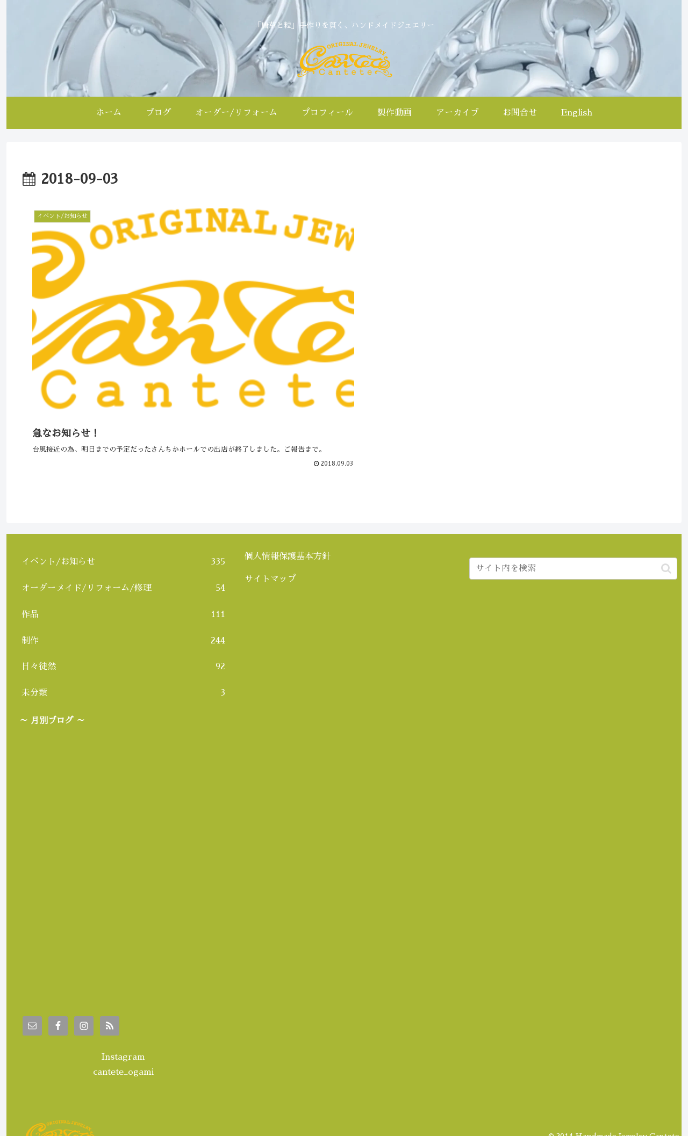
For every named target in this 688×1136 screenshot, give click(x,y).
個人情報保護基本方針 (288, 541)
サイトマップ (270, 563)
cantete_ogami (123, 1057)
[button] (666, 553)
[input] (573, 553)
